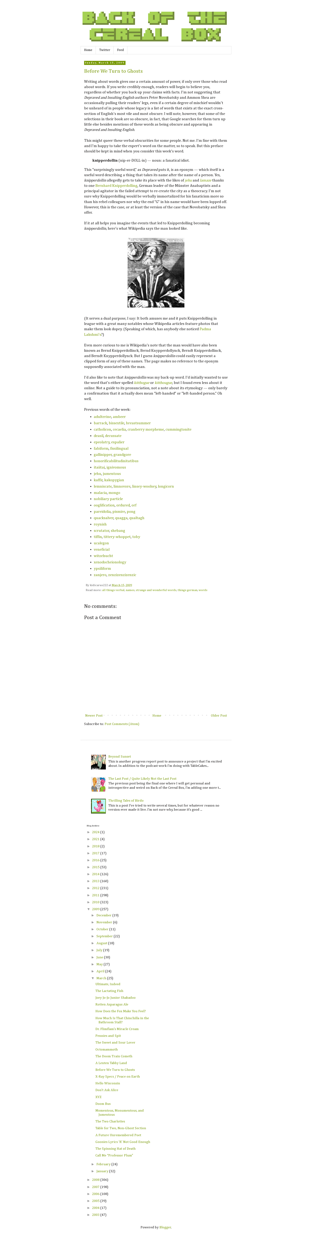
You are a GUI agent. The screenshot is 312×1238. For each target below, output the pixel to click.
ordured (123, 505)
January (102, 1171)
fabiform (101, 448)
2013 (96, 881)
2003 (96, 1215)
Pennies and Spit (108, 1036)
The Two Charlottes (110, 1121)
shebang (118, 531)
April (100, 971)
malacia (100, 493)
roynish (100, 524)
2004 (96, 1208)
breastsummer (138, 423)
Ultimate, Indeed (107, 984)
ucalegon (101, 543)
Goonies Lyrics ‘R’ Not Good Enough (122, 1142)
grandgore (122, 455)
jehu (188, 180)
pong (131, 512)
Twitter (104, 50)
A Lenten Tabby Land (111, 1063)
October (102, 929)
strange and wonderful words (156, 590)
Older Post (219, 715)
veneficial (102, 549)
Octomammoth (106, 1049)
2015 (96, 867)
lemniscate (103, 486)
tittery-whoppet (117, 537)
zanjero (100, 575)
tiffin (98, 537)
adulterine (102, 417)
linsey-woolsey (144, 486)
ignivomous (116, 467)
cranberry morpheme (146, 429)
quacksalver (104, 518)
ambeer (119, 417)
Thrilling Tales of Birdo (126, 800)
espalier (118, 442)
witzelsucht (103, 556)
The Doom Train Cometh (113, 1056)
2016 (96, 860)
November (104, 922)
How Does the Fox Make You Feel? (120, 1011)
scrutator (101, 531)
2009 (96, 909)
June (100, 957)
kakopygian (114, 480)
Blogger (165, 1227)
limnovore (121, 486)
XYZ (98, 1097)
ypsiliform (102, 569)
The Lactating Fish (109, 991)
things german (187, 590)
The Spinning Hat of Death (115, 1149)
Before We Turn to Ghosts (113, 71)
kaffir (98, 480)
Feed (120, 50)
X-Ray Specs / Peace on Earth (117, 1076)
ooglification (104, 505)
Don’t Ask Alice (106, 1090)
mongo (114, 493)
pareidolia (102, 512)
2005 (96, 1201)
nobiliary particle (108, 499)
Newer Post (94, 715)
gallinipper (103, 455)
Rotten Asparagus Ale (111, 1004)
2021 (96, 839)
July (99, 950)
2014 (96, 874)
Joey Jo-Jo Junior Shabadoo (115, 998)
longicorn (166, 486)
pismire (118, 512)
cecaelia (119, 429)
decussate (113, 436)
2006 (96, 1194)
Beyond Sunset (119, 756)
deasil (98, 436)
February (103, 1164)
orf (133, 505)
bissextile (116, 423)
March (101, 978)
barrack (100, 423)
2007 (96, 1187)
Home (88, 50)
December (104, 915)
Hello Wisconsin (107, 1083)
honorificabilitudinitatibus (116, 461)
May (100, 964)
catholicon (102, 429)
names (130, 590)
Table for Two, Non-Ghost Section (120, 1128)
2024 (96, 832)
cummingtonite (178, 429)
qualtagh (136, 518)
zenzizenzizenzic (122, 575)
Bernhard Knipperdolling (116, 186)
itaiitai (99, 467)
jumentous (112, 474)
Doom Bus (103, 1104)
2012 (96, 888)
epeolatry (102, 442)
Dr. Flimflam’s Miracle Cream (117, 1029)
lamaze (205, 180)
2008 (96, 1180)
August (102, 943)
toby (136, 537)
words (203, 590)
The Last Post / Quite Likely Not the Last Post (142, 779)
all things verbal (113, 590)
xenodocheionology (110, 562)
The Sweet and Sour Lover (115, 1042)
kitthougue (163, 383)
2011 (96, 895)
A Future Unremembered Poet (118, 1135)
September (105, 936)
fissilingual (119, 448)
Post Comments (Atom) (122, 724)
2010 (96, 902)
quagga (121, 518)
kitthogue (141, 383)
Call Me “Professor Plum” (114, 1155)
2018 (96, 846)
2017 (96, 853)
